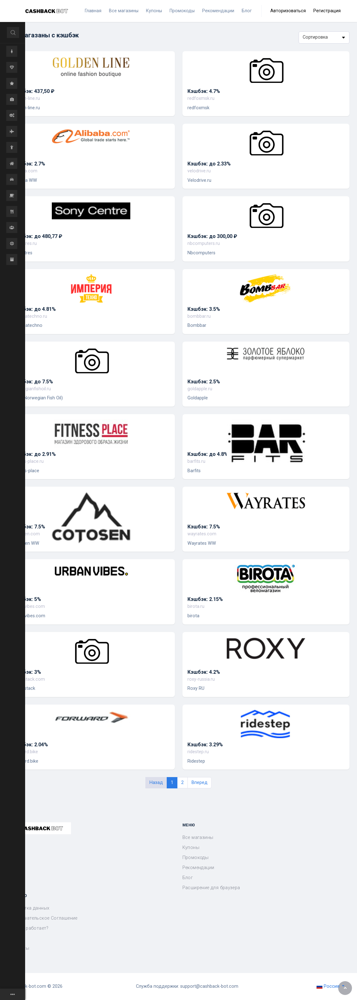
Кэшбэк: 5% (27, 599)
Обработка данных (28, 908)
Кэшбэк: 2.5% (203, 382)
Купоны (190, 847)
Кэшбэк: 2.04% (30, 745)
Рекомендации (198, 867)
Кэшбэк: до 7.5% (33, 382)
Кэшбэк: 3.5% (203, 309)
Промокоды (195, 857)
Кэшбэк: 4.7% (203, 91)
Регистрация (327, 11)
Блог (187, 877)
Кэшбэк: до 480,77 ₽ (37, 236)
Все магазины (198, 837)
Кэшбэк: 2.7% (29, 164)
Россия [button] (328, 986)
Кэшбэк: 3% (27, 672)
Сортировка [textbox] (315, 37)
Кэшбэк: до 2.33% (209, 164)
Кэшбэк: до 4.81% (34, 309)
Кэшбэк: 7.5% (29, 527)
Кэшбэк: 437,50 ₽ (33, 91)
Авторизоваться (288, 11)
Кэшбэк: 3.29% (205, 745)
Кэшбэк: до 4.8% (207, 454)
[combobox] (324, 37)
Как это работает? (28, 928)
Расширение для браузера (211, 887)
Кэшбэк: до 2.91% (34, 454)
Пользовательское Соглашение (43, 918)
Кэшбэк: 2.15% (205, 599)
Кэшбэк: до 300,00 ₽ (212, 236)
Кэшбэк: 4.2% (203, 672)
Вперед (200, 782)
